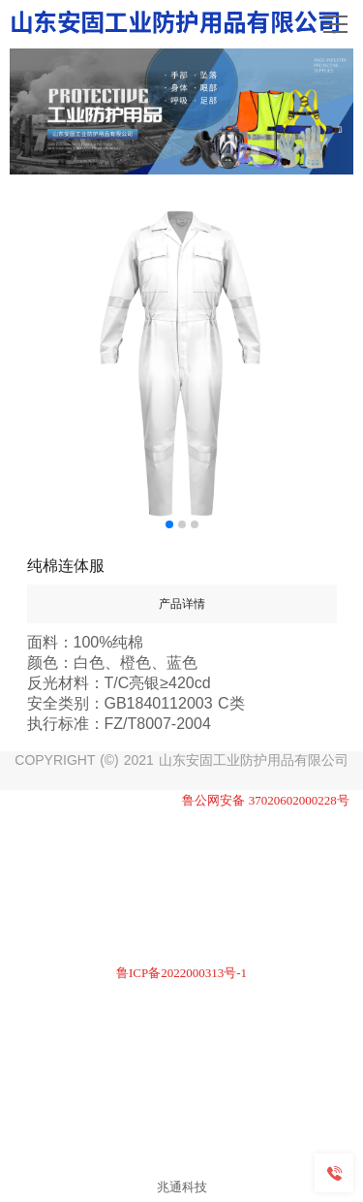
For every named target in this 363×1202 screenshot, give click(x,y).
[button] (169, 524)
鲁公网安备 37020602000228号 (265, 800)
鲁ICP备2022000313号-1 (181, 972)
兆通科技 (182, 1187)
